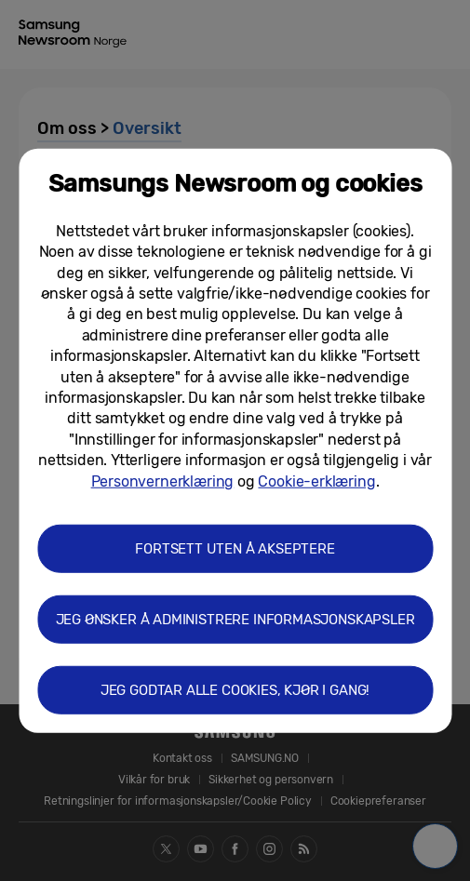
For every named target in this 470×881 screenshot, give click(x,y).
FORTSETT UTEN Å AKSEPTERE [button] (235, 549)
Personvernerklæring (163, 480)
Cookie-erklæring (316, 480)
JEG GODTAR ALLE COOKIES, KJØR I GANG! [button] (235, 690)
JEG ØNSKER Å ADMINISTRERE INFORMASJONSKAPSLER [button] (235, 619)
